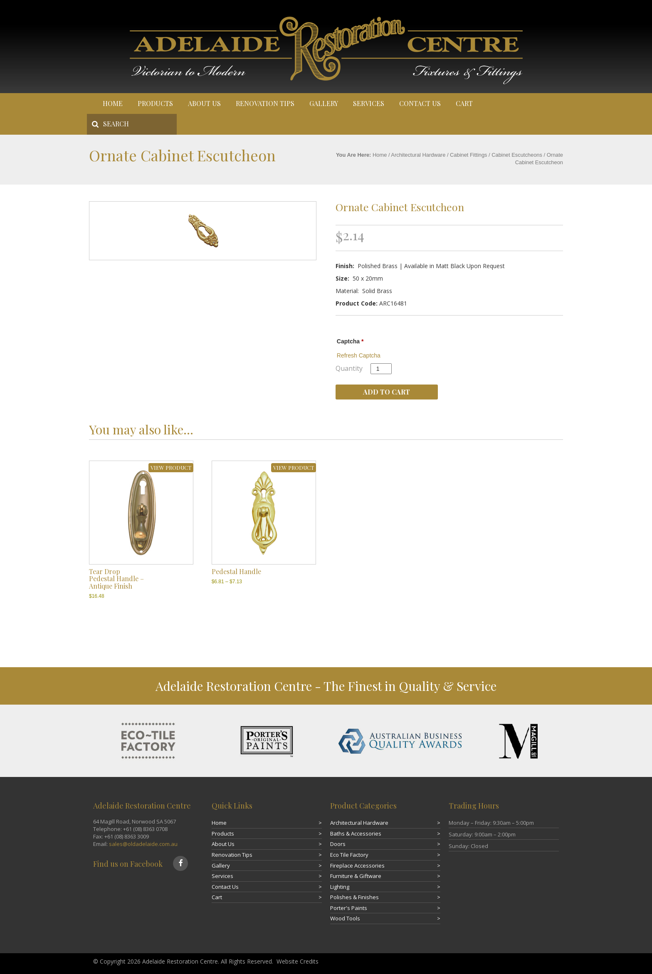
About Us (204, 103)
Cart (464, 103)
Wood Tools (345, 918)
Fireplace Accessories (357, 865)
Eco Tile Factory (349, 854)
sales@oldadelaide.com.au (143, 844)
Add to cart (386, 391)
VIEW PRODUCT (171, 467)
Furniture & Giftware (355, 876)
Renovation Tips (265, 103)
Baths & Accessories (355, 833)
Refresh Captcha (358, 355)
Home (113, 103)
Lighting (339, 886)
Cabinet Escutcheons (516, 155)
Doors (338, 844)
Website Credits (298, 961)
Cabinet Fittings (468, 155)
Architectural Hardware (418, 155)
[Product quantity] (381, 368)
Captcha (350, 341)
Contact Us (420, 103)
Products (155, 103)
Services (368, 103)
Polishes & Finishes (354, 897)
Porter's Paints (348, 908)
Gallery (323, 103)
